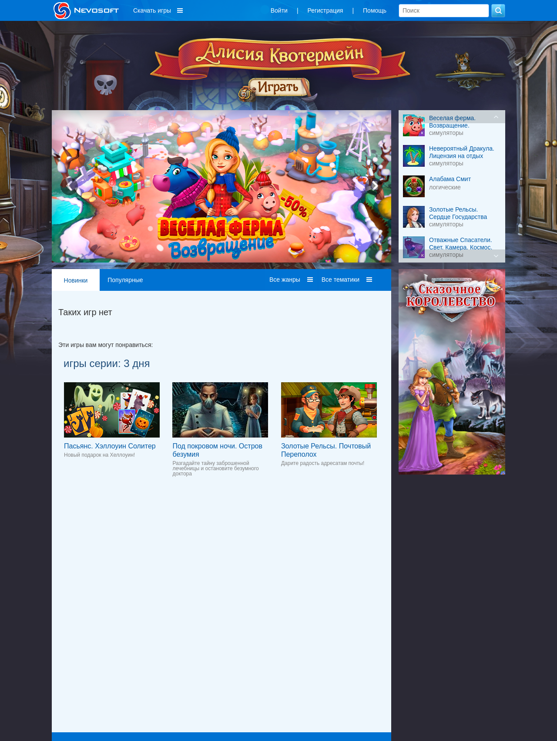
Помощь (374, 10)
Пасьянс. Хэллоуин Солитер (110, 446)
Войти (279, 10)
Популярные (125, 279)
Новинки (76, 280)
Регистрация (325, 10)
